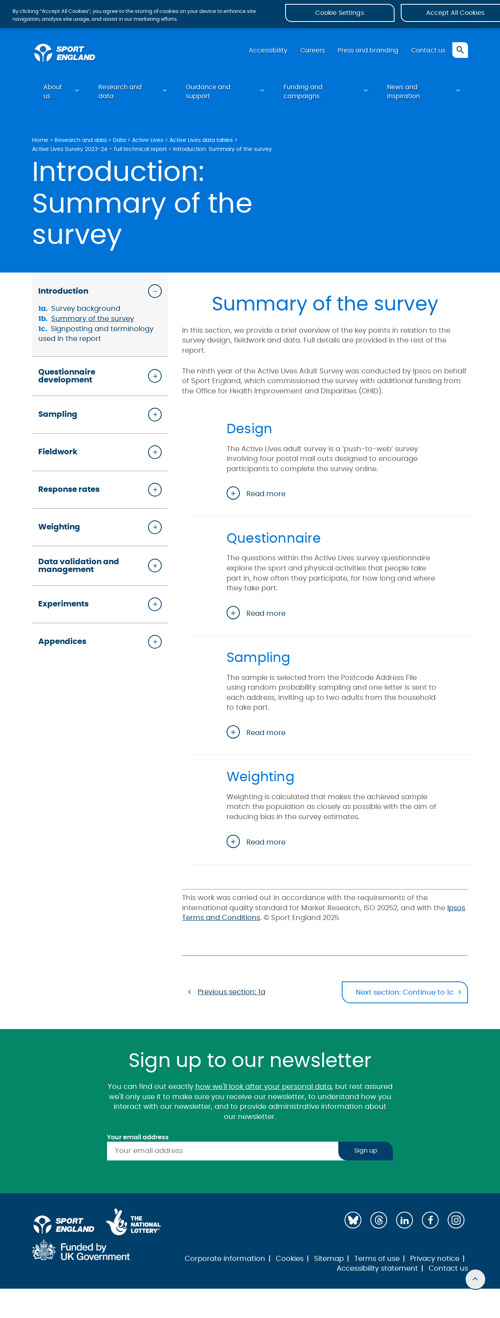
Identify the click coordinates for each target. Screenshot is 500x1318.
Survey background (85, 311)
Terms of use (377, 1258)
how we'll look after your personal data (263, 1086)
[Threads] (378, 1219)
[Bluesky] (353, 1219)
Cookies (290, 1258)
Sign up (365, 1151)
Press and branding (366, 53)
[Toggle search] (460, 52)
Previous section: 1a (231, 993)
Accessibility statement (377, 1268)
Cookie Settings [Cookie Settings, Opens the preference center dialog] (339, 15)
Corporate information (225, 1258)
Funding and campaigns (303, 94)
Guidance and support (208, 94)
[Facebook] (430, 1219)
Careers (310, 53)
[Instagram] (456, 1219)
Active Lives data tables (201, 143)
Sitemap (329, 1258)
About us (52, 94)
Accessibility (264, 53)
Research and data (120, 94)
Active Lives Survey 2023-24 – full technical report (99, 152)
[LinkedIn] (404, 1219)
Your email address (138, 1136)
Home (40, 143)
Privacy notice (434, 1258)
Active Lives (147, 143)
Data (119, 143)
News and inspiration (403, 94)
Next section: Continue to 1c (404, 993)
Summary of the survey (92, 321)
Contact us (428, 53)
